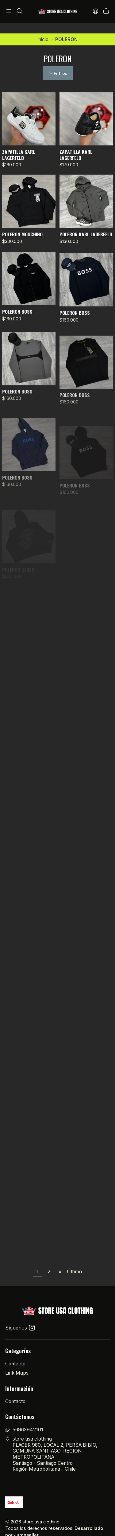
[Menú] (9, 11)
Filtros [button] (57, 62)
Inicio (42, 28)
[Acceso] (95, 11)
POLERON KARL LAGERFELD (85, 223)
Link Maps (17, 1362)
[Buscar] (19, 11)
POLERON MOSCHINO (22, 223)
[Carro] (106, 11)
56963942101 (24, 1419)
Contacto (15, 1353)
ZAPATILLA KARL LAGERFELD (18, 144)
